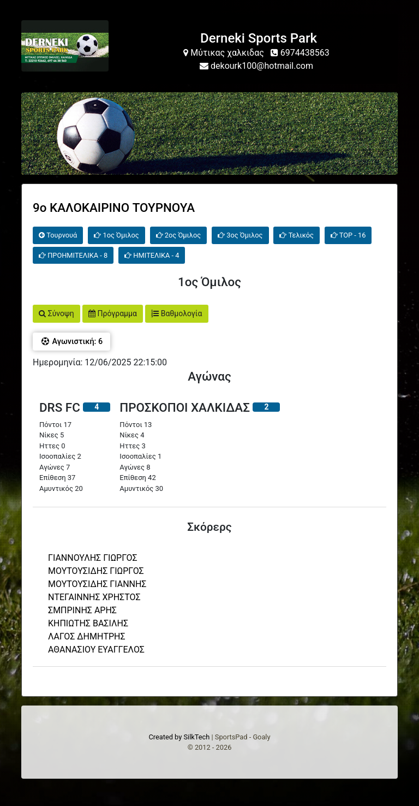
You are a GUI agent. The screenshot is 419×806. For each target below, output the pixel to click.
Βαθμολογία (176, 313)
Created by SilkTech (179, 737)
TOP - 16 (348, 235)
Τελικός (296, 235)
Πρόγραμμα (112, 313)
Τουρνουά (58, 235)
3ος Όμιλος (240, 235)
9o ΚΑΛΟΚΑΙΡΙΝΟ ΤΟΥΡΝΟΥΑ (114, 207)
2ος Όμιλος (178, 235)
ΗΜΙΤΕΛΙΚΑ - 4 (151, 255)
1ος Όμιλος (116, 235)
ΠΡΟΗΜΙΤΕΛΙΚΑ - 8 (73, 255)
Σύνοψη (56, 313)
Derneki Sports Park (258, 38)
